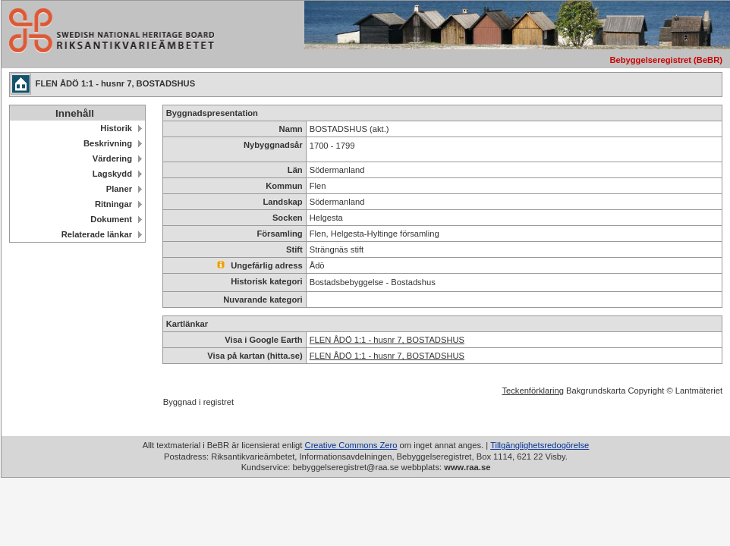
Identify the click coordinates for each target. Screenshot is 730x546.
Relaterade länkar (96, 234)
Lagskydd (112, 173)
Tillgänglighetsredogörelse (539, 445)
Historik (116, 128)
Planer (119, 188)
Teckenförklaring (532, 390)
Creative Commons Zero (351, 445)
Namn (291, 128)
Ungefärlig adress (260, 265)
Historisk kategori (267, 281)
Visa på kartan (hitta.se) (254, 355)
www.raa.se (467, 467)
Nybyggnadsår (273, 144)
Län (295, 169)
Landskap (282, 201)
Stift (294, 249)
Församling (279, 233)
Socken (287, 217)
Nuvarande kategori (262, 299)
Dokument (111, 219)
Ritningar (113, 204)
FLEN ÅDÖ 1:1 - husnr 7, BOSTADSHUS (387, 339)
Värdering (112, 158)
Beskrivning (107, 143)
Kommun (284, 185)
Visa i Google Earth (263, 339)
